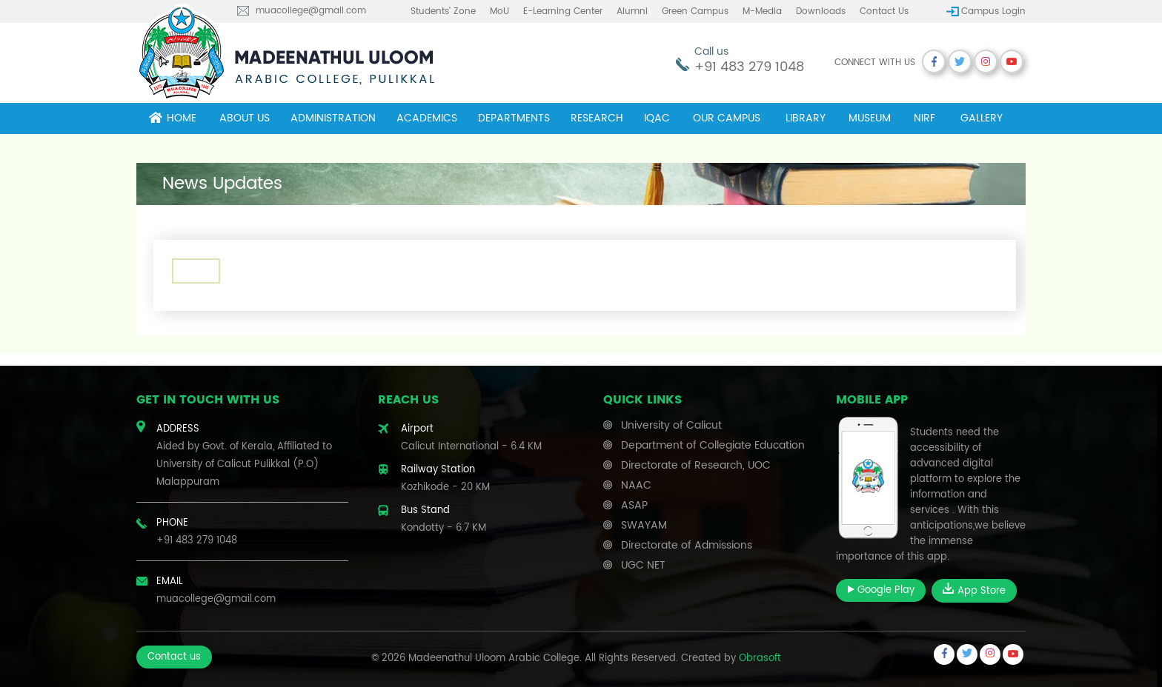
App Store (974, 591)
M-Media (762, 11)
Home (172, 118)
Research (597, 118)
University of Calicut (671, 425)
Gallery (981, 118)
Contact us (884, 11)
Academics (426, 118)
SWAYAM (644, 525)
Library (806, 118)
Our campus (726, 118)
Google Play (880, 590)
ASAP (634, 505)
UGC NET (643, 565)
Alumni (632, 11)
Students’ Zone (443, 11)
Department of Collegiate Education (713, 445)
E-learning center (562, 11)
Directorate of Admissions (686, 545)
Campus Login (993, 11)
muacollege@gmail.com (311, 11)
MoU (499, 11)
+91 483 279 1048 (749, 67)
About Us (244, 118)
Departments (514, 118)
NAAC (636, 485)
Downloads (821, 11)
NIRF (924, 118)
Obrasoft (760, 658)
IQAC (657, 118)
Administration (333, 118)
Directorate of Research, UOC (696, 465)
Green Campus (695, 11)
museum (870, 118)
